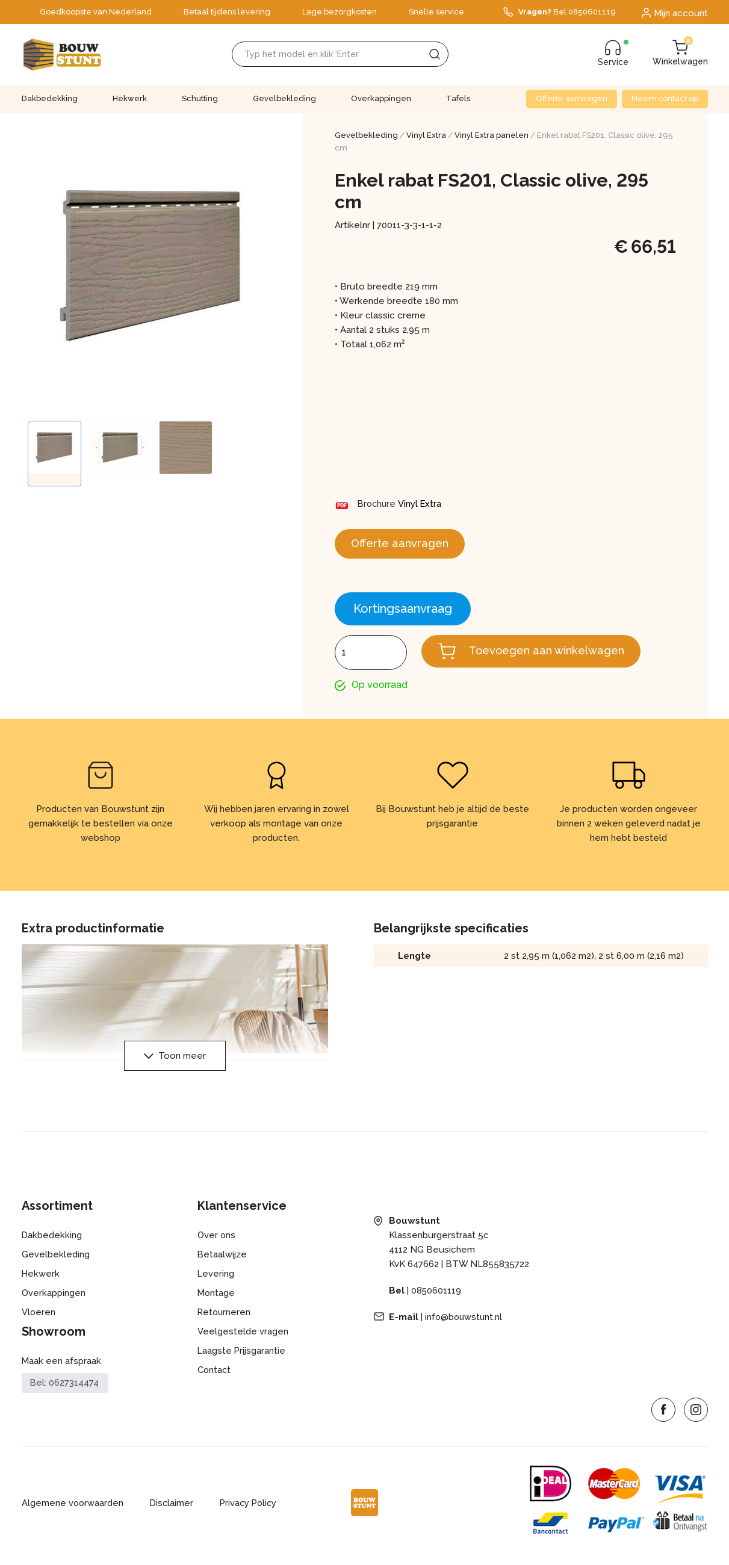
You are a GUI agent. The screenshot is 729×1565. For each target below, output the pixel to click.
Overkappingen (381, 98)
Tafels (458, 98)
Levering (216, 1279)
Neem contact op (664, 98)
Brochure (378, 503)
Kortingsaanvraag (402, 612)
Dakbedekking (50, 98)
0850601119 (436, 1296)
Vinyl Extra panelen (491, 135)
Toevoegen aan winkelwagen (554, 655)
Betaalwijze (222, 1259)
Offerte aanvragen (571, 98)
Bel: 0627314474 (65, 1388)
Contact (214, 1375)
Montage (216, 1298)
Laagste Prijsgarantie (242, 1356)
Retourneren (224, 1317)
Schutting (200, 98)
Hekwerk (130, 98)
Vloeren (39, 1317)
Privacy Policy (252, 1509)
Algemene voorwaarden (73, 1509)
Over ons (217, 1240)
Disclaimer (173, 1509)
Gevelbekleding (284, 98)
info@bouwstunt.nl (464, 1322)
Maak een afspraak (62, 1366)
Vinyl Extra (426, 135)
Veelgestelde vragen (242, 1336)
